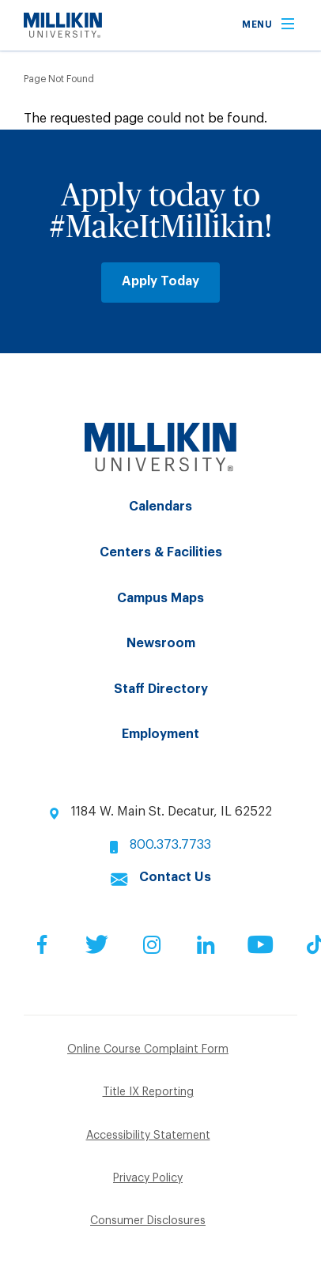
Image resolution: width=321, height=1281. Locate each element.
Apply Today (160, 281)
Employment (160, 734)
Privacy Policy (148, 1178)
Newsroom (161, 643)
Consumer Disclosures (148, 1220)
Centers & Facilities (161, 552)
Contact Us (175, 877)
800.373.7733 (170, 844)
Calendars (160, 506)
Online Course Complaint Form (147, 1049)
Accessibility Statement (148, 1135)
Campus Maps (160, 598)
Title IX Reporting (148, 1092)
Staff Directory (161, 689)
